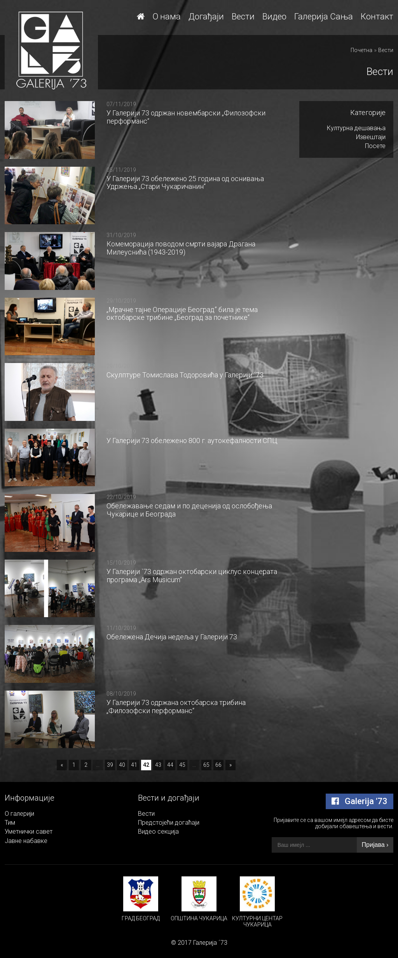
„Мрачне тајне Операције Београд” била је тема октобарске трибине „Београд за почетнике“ (182, 313)
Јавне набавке (26, 841)
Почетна (361, 50)
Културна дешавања (356, 128)
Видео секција (158, 831)
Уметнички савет (28, 831)
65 (206, 765)
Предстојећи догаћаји (168, 822)
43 (158, 765)
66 (218, 765)
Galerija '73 (360, 801)
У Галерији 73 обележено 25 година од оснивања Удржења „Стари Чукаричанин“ (185, 182)
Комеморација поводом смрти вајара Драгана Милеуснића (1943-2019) (180, 248)
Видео (274, 16)
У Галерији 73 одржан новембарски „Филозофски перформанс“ (185, 117)
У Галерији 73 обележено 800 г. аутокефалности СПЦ (192, 440)
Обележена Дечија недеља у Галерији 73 (171, 637)
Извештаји (371, 137)
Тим (10, 822)
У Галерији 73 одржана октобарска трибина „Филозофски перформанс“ (176, 706)
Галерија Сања (323, 16)
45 (182, 765)
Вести (243, 16)
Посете (375, 146)
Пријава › (375, 844)
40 (122, 765)
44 (170, 765)
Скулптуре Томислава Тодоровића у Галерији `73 (185, 375)
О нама (166, 16)
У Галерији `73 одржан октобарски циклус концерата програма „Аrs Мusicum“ (191, 575)
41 (134, 765)
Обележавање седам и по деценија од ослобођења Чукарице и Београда (189, 510)
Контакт (377, 16)
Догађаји (206, 16)
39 (110, 765)
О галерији (19, 813)
